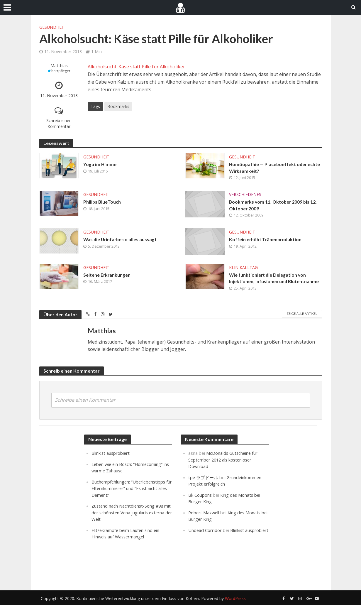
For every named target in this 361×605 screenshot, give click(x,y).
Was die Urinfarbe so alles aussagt (120, 240)
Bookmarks (118, 106)
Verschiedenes (245, 194)
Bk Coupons (200, 495)
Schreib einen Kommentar (59, 123)
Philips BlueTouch (102, 202)
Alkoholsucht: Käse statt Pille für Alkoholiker (136, 66)
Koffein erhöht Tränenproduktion (266, 240)
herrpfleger (60, 70)
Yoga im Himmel (100, 164)
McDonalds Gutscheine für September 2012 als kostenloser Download (223, 460)
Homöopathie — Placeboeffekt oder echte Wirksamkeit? (275, 168)
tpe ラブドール (203, 478)
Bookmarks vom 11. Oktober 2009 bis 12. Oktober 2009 (274, 206)
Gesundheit (52, 27)
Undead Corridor (205, 530)
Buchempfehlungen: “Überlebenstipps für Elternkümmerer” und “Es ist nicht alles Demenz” (129, 488)
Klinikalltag (243, 268)
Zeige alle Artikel (302, 314)
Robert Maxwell (204, 512)
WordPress (235, 598)
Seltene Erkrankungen (107, 275)
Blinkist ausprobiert (110, 454)
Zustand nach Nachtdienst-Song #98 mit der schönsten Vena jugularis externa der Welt (128, 512)
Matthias (59, 65)
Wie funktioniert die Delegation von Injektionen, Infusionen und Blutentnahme (274, 279)
